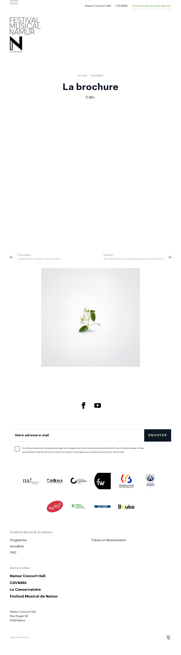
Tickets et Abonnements (108, 540)
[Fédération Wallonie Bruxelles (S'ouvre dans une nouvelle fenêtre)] (126, 482)
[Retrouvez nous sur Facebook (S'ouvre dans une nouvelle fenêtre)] (84, 405)
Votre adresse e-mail (32, 435)
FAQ (13, 552)
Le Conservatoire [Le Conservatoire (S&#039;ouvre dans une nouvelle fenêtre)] (25, 590)
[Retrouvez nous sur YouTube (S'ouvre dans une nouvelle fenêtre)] (98, 405)
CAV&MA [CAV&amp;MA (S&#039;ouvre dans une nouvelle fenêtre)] (122, 6)
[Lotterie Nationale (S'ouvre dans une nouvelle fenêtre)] (78, 507)
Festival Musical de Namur (152, 6)
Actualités (97, 75)
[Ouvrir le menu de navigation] (14, 6)
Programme (18, 540)
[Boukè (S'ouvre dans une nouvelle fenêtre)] (126, 507)
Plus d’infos (118, 452)
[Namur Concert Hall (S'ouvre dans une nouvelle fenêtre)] (78, 482)
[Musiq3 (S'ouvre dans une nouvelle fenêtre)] (55, 507)
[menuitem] (49, 540)
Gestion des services (19, 637)
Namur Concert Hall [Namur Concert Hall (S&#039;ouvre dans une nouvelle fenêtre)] (98, 6)
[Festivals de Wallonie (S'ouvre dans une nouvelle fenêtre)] (102, 482)
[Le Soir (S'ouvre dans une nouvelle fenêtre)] (102, 507)
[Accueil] (25, 35)
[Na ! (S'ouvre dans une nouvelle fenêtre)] (31, 482)
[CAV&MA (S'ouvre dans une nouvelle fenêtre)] (55, 482)
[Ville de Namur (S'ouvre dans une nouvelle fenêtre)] (150, 482)
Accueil (82, 75)
